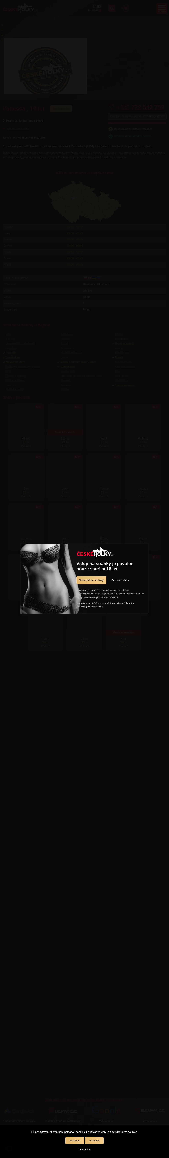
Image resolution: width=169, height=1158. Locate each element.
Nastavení (75, 1140)
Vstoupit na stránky (91, 580)
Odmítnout (84, 1149)
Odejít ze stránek (120, 580)
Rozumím (94, 1140)
